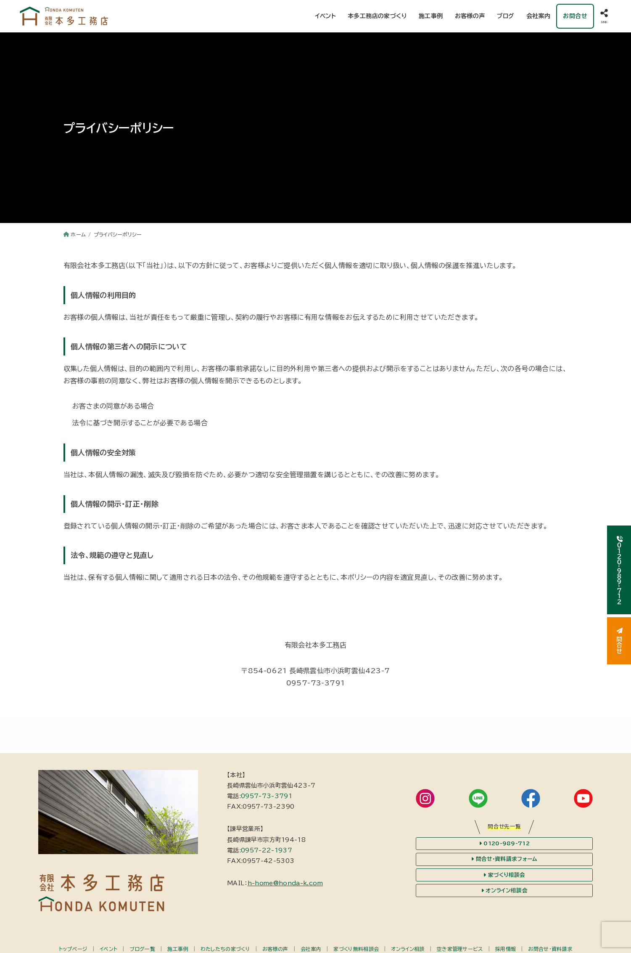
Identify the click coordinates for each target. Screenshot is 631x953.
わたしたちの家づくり (225, 948)
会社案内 (538, 16)
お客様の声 (470, 16)
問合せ (619, 640)
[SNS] (604, 16)
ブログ (506, 16)
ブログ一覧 (142, 948)
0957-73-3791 (266, 796)
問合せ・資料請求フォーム (504, 859)
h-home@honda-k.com (285, 883)
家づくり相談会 (504, 875)
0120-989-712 (504, 844)
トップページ (73, 948)
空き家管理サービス (460, 948)
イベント (325, 16)
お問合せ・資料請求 (550, 948)
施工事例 (431, 16)
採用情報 (505, 948)
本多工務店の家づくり (377, 16)
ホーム (78, 234)
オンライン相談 (407, 948)
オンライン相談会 (504, 891)
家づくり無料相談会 (356, 948)
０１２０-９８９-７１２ (619, 570)
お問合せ (575, 16)
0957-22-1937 (266, 850)
